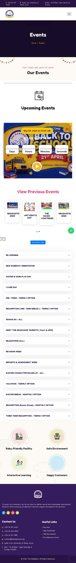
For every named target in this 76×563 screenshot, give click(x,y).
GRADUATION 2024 (14, 214)
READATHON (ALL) (15, 341)
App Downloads (49, 531)
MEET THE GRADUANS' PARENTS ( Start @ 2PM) (29, 330)
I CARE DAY (11, 287)
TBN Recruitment (49, 534)
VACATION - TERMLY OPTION (20, 384)
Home (34, 43)
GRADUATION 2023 (65, 214)
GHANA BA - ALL (14, 319)
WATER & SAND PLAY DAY (18, 276)
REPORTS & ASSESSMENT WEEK (21, 362)
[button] (71, 231)
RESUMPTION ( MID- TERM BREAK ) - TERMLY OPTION (32, 309)
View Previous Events (38, 191)
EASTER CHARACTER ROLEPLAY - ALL (25, 373)
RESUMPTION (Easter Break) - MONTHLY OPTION (29, 405)
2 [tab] (39, 231)
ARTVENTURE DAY (31, 216)
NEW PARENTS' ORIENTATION (20, 266)
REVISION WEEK (13, 351)
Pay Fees (46, 527)
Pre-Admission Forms (51, 537)
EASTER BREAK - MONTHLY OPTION (23, 394)
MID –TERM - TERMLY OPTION (20, 298)
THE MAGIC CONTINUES (47, 216)
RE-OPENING (12, 255)
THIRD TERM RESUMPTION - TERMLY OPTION (28, 416)
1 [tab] (37, 231)
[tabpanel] (12, 213)
